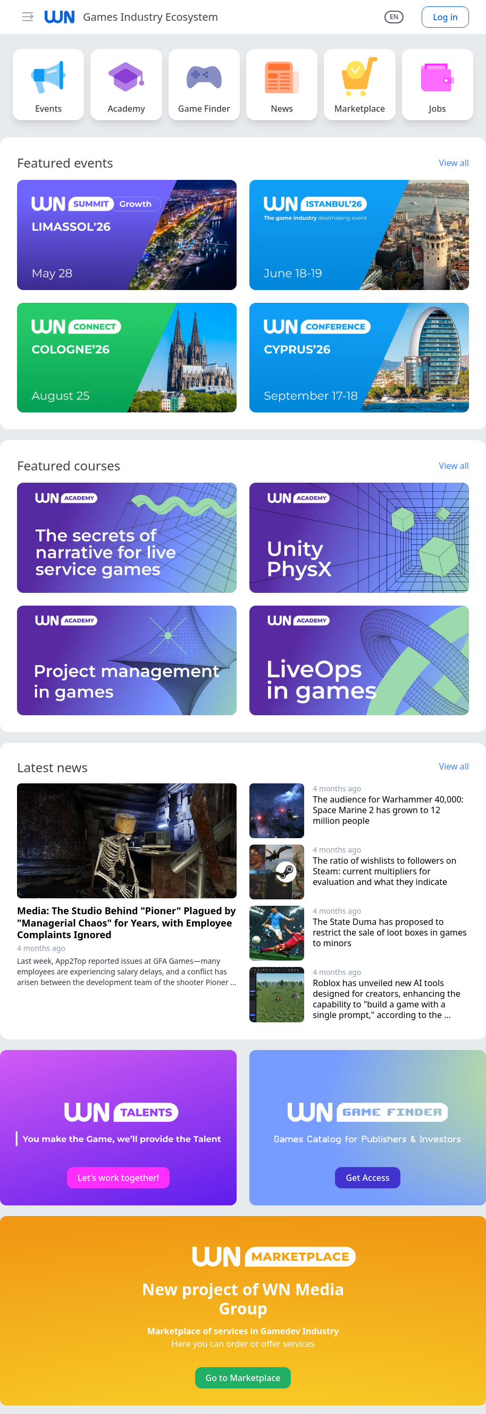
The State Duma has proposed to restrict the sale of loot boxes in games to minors (391, 932)
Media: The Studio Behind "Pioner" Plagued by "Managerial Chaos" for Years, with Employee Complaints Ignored (126, 922)
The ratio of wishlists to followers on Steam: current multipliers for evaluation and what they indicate (385, 871)
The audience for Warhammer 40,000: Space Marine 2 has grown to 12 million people (389, 809)
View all (454, 163)
